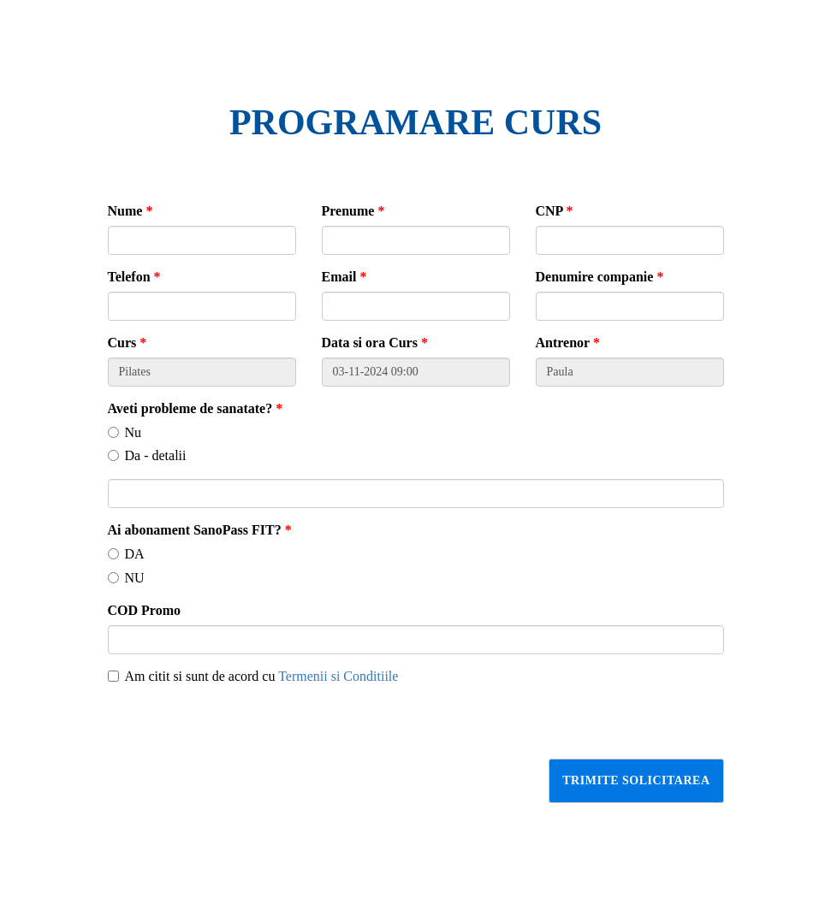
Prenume (353, 211)
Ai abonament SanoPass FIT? (200, 530)
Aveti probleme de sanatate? (195, 408)
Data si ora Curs (375, 342)
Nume (130, 211)
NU (126, 577)
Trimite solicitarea (635, 780)
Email (344, 276)
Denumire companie (600, 276)
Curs (127, 342)
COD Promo (144, 610)
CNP (554, 211)
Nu (125, 432)
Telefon (134, 276)
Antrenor (568, 342)
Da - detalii (147, 455)
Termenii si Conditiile (338, 676)
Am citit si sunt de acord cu (253, 676)
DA (126, 554)
